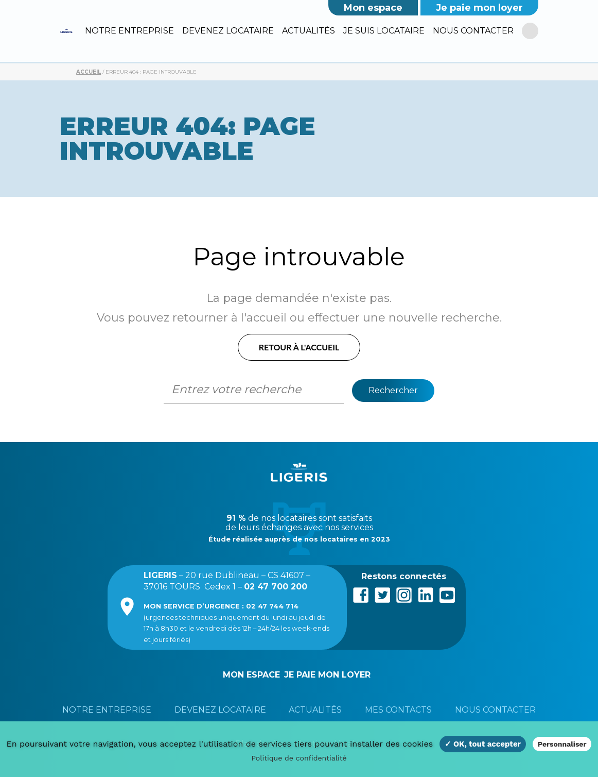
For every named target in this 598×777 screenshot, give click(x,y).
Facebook (360, 594)
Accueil (88, 72)
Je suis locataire (384, 31)
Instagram (404, 594)
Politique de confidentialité (298, 758)
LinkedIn (425, 594)
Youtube (447, 594)
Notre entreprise (129, 31)
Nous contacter (473, 31)
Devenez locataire (228, 31)
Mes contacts (398, 710)
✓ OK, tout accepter (483, 744)
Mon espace (373, 7)
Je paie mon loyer (479, 7)
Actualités (308, 31)
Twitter (382, 594)
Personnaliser (562, 744)
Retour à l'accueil (299, 347)
